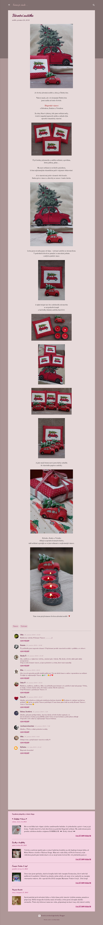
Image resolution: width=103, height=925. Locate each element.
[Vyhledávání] (94, 5)
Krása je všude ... (20, 4)
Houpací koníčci (17, 889)
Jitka (22, 635)
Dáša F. (23, 683)
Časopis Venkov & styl (19, 866)
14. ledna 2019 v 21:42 (34, 747)
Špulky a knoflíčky (18, 842)
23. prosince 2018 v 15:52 (32, 635)
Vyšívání (24, 626)
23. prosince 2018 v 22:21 (32, 670)
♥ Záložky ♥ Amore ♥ (19, 819)
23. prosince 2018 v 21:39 (35, 656)
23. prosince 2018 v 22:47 (34, 697)
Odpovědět (24, 641)
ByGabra (23, 747)
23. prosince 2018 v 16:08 (34, 645)
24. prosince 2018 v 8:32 (31, 736)
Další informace (83, 836)
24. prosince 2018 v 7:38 (40, 711)
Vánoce (15, 626)
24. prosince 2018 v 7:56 (42, 726)
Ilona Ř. (23, 697)
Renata (22, 645)
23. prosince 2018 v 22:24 (34, 682)
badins (58, 919)
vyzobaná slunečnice (27, 726)
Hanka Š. (23, 656)
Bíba (21, 670)
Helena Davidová (26, 712)
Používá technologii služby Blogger (51, 915)
